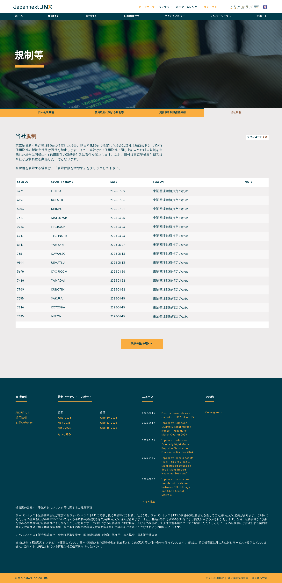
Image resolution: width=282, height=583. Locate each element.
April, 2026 (64, 428)
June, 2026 (64, 418)
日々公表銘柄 (46, 113)
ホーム (19, 16)
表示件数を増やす (142, 344)
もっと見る (64, 434)
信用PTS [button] (92, 16)
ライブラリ (165, 7)
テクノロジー (174, 16)
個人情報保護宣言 (237, 578)
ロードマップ (147, 7)
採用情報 (21, 418)
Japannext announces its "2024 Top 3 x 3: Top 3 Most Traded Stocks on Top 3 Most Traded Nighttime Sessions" (177, 466)
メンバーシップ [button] (220, 16)
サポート (262, 16)
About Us (22, 413)
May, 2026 (64, 423)
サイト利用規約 (215, 578)
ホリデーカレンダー (188, 7)
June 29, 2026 (108, 418)
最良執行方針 (259, 578)
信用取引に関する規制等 (109, 113)
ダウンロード (257, 137)
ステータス (210, 7)
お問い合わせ (24, 423)
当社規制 (236, 113)
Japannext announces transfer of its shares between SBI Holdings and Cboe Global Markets (176, 488)
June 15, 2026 (108, 428)
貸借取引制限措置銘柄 (172, 113)
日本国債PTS (131, 16)
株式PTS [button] (54, 16)
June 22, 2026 (108, 423)
